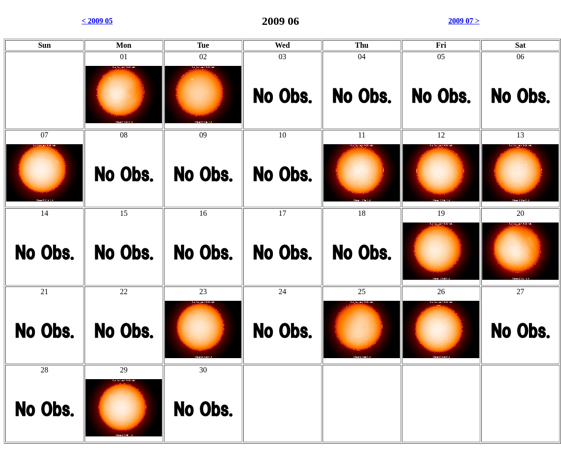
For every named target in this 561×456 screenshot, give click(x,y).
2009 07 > (463, 21)
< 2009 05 (97, 21)
